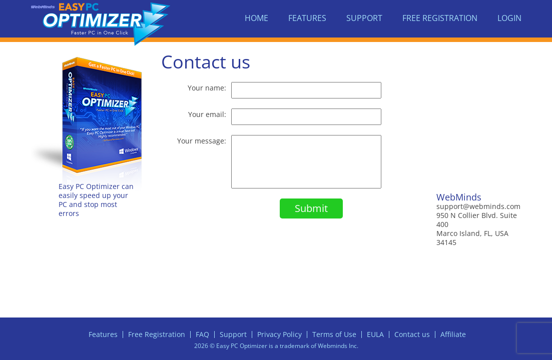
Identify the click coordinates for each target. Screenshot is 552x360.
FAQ (202, 334)
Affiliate (453, 334)
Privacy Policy (279, 334)
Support (364, 18)
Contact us (412, 334)
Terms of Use (334, 334)
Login (509, 18)
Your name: (207, 87)
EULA (375, 334)
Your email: (207, 114)
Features (307, 18)
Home (256, 18)
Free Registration (439, 18)
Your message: (201, 141)
